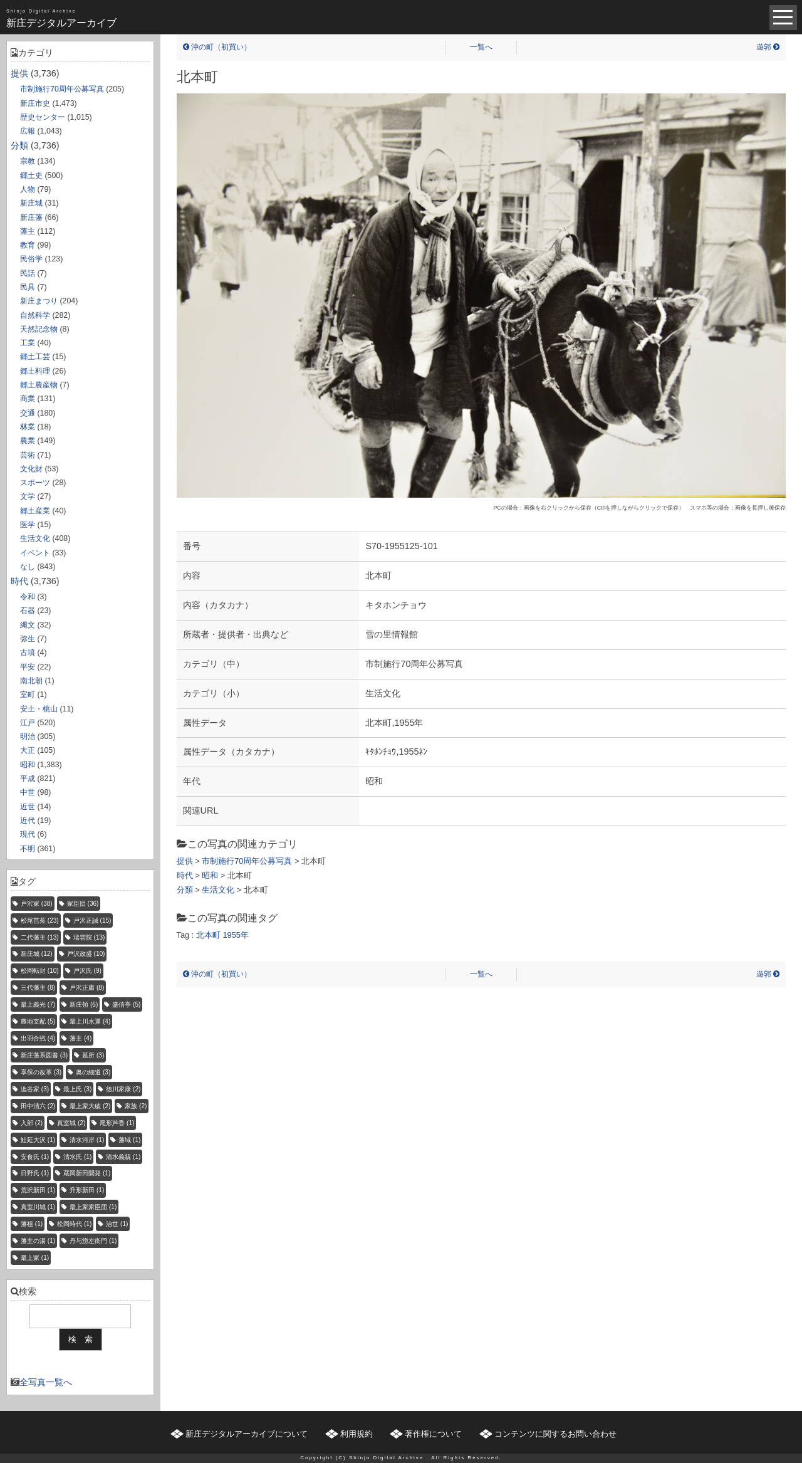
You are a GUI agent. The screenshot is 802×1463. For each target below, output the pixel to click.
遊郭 (767, 47)
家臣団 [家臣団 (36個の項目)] (83, 903)
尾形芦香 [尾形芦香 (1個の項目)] (117, 1123)
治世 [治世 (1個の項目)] (117, 1223)
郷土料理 (35, 371)
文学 (27, 496)
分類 (19, 145)
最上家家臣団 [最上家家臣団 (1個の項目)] (93, 1206)
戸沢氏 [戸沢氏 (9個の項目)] (87, 970)
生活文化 (35, 538)
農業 (27, 440)
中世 (27, 792)
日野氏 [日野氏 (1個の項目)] (35, 1173)
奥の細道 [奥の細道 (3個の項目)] (93, 1072)
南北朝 (31, 680)
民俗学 (31, 258)
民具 (27, 287)
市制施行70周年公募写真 (62, 89)
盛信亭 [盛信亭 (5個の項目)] (126, 1004)
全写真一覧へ (45, 1382)
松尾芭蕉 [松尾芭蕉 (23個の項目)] (40, 920)
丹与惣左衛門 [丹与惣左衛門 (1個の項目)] (93, 1240)
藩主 (27, 231)
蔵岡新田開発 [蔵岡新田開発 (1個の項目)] (86, 1173)
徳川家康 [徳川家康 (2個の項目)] (123, 1089)
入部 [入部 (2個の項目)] (32, 1123)
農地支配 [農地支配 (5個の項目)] (38, 1021)
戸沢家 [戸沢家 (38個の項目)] (37, 903)
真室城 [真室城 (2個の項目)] (71, 1123)
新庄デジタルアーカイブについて (246, 1434)
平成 (27, 778)
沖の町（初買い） (217, 47)
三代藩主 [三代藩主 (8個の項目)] (38, 987)
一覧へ (481, 47)
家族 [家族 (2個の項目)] (136, 1106)
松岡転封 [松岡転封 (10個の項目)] (40, 970)
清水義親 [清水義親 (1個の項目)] (123, 1156)
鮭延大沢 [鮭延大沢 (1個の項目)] (38, 1139)
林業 (27, 426)
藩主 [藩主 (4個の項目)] (80, 1038)
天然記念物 (39, 329)
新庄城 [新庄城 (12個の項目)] (37, 953)
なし (27, 566)
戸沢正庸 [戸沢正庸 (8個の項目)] (87, 987)
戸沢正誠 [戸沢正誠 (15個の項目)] (92, 920)
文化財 (31, 468)
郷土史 (31, 175)
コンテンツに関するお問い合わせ (555, 1434)
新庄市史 (35, 103)
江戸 (27, 722)
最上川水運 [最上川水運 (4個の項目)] (90, 1021)
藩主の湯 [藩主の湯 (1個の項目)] (38, 1240)
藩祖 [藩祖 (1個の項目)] (32, 1223)
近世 (27, 806)
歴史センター (42, 117)
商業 (27, 398)
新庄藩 (31, 217)
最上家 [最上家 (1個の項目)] (35, 1257)
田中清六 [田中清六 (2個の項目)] (38, 1106)
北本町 (208, 935)
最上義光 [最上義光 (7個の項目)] (38, 1004)
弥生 (27, 638)
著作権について (433, 1434)
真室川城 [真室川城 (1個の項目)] (38, 1206)
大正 (27, 750)
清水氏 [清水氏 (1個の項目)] (77, 1156)
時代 (19, 581)
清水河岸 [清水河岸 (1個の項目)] (87, 1139)
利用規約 (356, 1434)
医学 (27, 524)
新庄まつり (39, 300)
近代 (27, 820)
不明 (27, 848)
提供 (19, 73)
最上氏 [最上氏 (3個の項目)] (77, 1089)
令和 (27, 596)
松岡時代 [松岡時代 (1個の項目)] (74, 1223)
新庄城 (31, 203)
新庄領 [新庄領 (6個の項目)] (84, 1004)
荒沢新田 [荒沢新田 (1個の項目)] (38, 1190)
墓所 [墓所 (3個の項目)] (93, 1055)
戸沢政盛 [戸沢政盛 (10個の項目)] (86, 953)
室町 (27, 694)
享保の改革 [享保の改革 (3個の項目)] (41, 1072)
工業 (27, 342)
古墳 (27, 652)
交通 (27, 413)
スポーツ (35, 482)
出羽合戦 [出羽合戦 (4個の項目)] (38, 1038)
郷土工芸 (35, 356)
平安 (27, 667)
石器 (27, 610)
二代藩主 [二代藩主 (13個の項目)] (40, 937)
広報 (27, 131)
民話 (27, 273)
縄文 (27, 625)
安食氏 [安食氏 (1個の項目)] (35, 1156)
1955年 (235, 935)
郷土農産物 (39, 384)
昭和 (27, 764)
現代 (27, 834)
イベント (35, 552)
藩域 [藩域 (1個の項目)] (129, 1139)
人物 (27, 189)
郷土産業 (35, 510)
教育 (27, 245)
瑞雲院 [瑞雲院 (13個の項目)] (89, 937)
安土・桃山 (39, 709)
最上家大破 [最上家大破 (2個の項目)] (90, 1106)
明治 (27, 736)
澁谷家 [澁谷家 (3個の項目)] (35, 1089)
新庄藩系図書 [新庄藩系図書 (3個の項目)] (44, 1055)
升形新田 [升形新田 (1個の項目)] (87, 1190)
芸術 (27, 455)
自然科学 (35, 315)
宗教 (27, 161)
